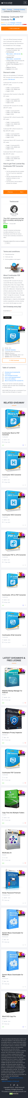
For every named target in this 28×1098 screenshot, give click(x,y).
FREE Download (14, 360)
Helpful (7, 243)
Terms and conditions (10, 379)
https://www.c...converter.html (13, 59)
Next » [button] (22, 192)
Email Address (7, 311)
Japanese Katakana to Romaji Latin (10, 1081)
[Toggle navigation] (25, 3)
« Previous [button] (10, 192)
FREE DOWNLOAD (14, 28)
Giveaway (12, 22)
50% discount (11, 79)
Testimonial (8, 374)
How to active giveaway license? (13, 377)
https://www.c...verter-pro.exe (13, 54)
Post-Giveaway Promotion (11, 375)
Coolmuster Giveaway (10, 350)
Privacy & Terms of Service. (16, 1078)
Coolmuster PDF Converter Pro (14, 24)
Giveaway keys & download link (12, 372)
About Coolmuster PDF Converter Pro (14, 380)
